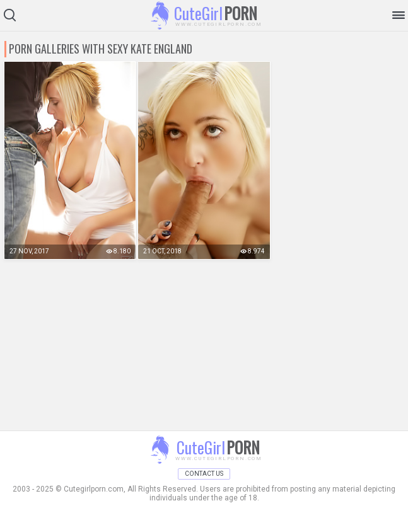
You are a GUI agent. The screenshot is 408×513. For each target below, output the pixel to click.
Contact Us (204, 473)
